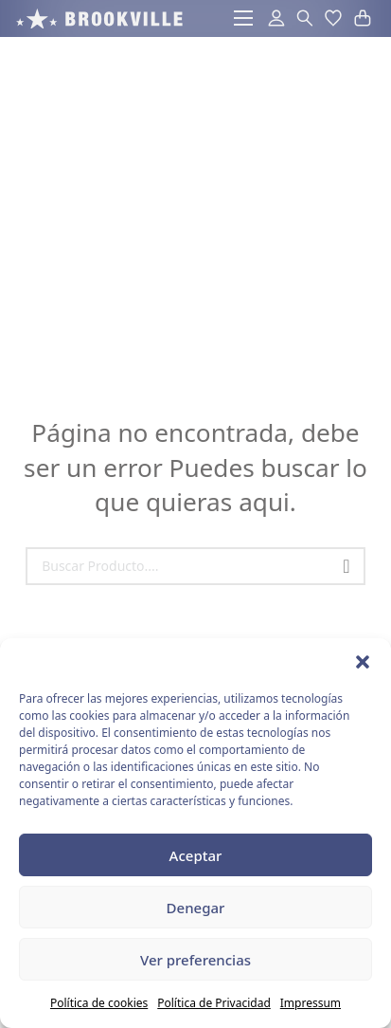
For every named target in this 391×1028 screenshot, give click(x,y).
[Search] (195, 566)
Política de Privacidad (214, 1003)
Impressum (310, 1003)
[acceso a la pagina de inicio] (99, 19)
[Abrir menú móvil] (243, 18)
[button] (362, 661)
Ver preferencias (195, 959)
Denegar (196, 907)
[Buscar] (346, 566)
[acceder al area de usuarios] (273, 18)
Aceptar (195, 855)
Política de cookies (99, 1003)
